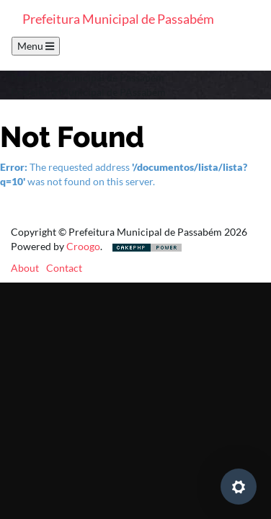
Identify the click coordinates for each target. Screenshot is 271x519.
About (25, 268)
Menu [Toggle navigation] (35, 46)
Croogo (83, 246)
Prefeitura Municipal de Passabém (118, 19)
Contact (64, 268)
